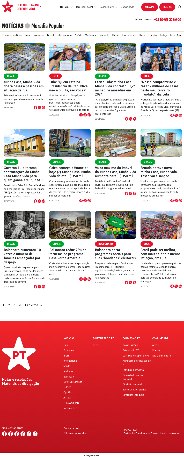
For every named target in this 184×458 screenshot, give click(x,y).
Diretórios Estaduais (133, 395)
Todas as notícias (12, 35)
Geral (96, 345)
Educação (104, 35)
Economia (38, 35)
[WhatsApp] (175, 19)
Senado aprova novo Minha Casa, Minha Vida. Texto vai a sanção (159, 172)
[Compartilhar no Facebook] (35, 107)
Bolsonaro (105, 244)
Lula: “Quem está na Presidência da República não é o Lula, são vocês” (68, 86)
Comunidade (160, 338)
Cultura (140, 35)
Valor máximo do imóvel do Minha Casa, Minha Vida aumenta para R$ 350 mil (115, 172)
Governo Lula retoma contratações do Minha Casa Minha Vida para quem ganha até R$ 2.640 (23, 174)
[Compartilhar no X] (39, 107)
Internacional (64, 35)
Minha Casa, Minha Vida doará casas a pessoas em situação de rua (24, 86)
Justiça (163, 35)
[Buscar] (179, 7)
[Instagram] (162, 19)
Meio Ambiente (71, 403)
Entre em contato (161, 355)
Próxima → (34, 305)
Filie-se (167, 7)
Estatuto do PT (131, 350)
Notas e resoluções (17, 379)
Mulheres (90, 35)
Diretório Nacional (132, 384)
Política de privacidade (75, 433)
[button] (66, 7)
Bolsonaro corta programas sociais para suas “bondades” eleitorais (115, 254)
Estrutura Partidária (133, 370)
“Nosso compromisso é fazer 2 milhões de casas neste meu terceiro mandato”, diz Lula (159, 88)
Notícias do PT (71, 408)
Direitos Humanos (123, 35)
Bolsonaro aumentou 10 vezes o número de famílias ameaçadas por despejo (22, 256)
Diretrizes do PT (103, 338)
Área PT (149, 7)
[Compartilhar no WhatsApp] (43, 107)
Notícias (68, 338)
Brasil (50, 35)
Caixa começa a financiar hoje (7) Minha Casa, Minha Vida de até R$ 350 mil (70, 172)
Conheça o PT (131, 338)
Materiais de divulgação (20, 384)
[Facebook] (157, 19)
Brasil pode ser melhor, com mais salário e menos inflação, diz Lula (160, 254)
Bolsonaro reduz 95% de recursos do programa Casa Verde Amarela (67, 254)
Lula (27, 35)
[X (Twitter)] (166, 19)
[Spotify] (179, 19)
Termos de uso (71, 428)
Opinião (152, 35)
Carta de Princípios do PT (136, 355)
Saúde (78, 35)
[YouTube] (170, 19)
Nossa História (130, 345)
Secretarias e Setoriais (135, 389)
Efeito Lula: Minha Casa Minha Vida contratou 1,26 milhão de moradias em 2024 (115, 88)
